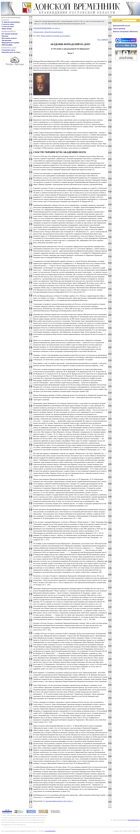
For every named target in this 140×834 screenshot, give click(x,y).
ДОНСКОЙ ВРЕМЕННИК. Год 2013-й (46, 28)
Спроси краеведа (119, 28)
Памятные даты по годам (11, 52)
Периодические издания (10, 42)
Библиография (7, 45)
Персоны (5, 36)
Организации (6, 40)
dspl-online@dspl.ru (134, 820)
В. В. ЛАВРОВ (102, 39)
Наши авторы (7, 28)
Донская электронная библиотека (125, 31)
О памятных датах (8, 50)
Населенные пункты (9, 38)
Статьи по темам (8, 24)
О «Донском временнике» (11, 22)
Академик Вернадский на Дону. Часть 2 (59, 801)
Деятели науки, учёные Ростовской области (48, 32)
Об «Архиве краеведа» (10, 34)
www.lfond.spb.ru (50, 831)
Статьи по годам (8, 26)
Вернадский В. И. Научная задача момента (55, 36)
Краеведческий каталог (121, 25)
